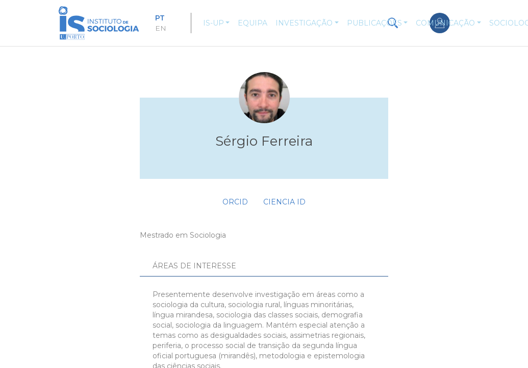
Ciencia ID (284, 201)
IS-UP (213, 23)
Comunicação (445, 23)
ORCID (235, 201)
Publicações (374, 23)
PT (160, 17)
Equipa (252, 23)
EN (160, 28)
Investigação (304, 23)
